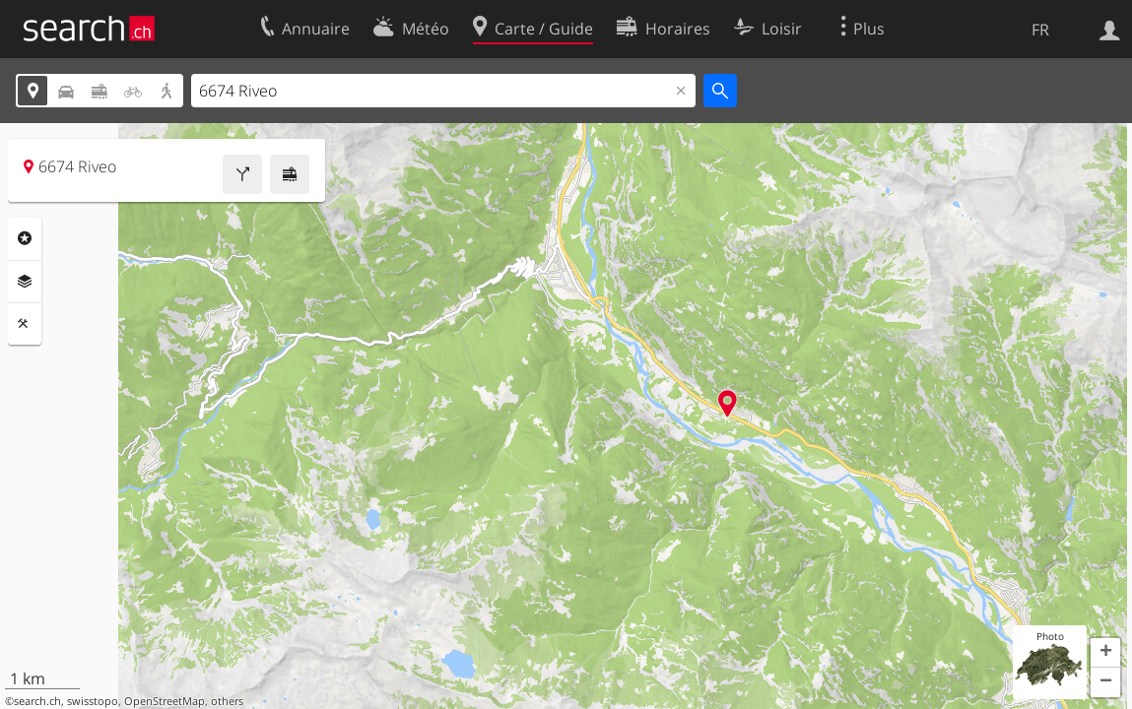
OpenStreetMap (164, 701)
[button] (1105, 653)
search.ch (37, 701)
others (227, 701)
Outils (24, 324)
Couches (24, 281)
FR (1040, 29)
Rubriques (24, 238)
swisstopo (92, 701)
